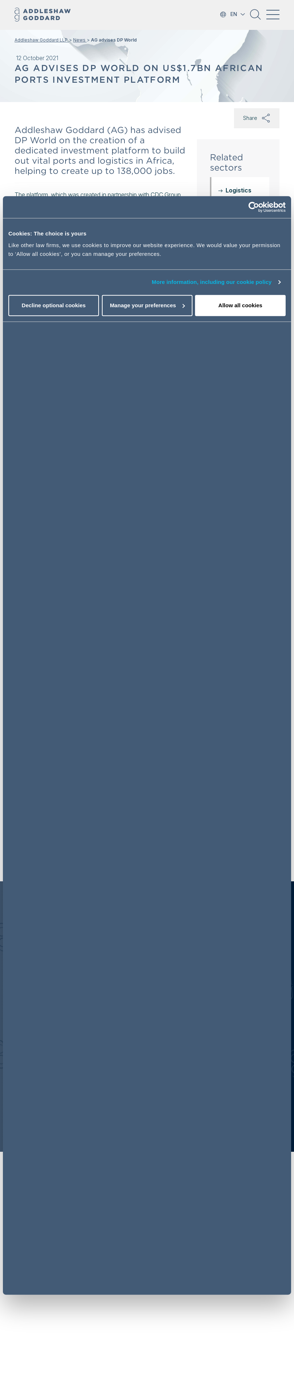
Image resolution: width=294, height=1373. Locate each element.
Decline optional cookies (54, 305)
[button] (255, 17)
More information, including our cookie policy (212, 282)
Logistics (238, 190)
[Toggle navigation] (272, 14)
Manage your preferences (147, 305)
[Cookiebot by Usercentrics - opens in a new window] (254, 207)
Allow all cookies (240, 305)
